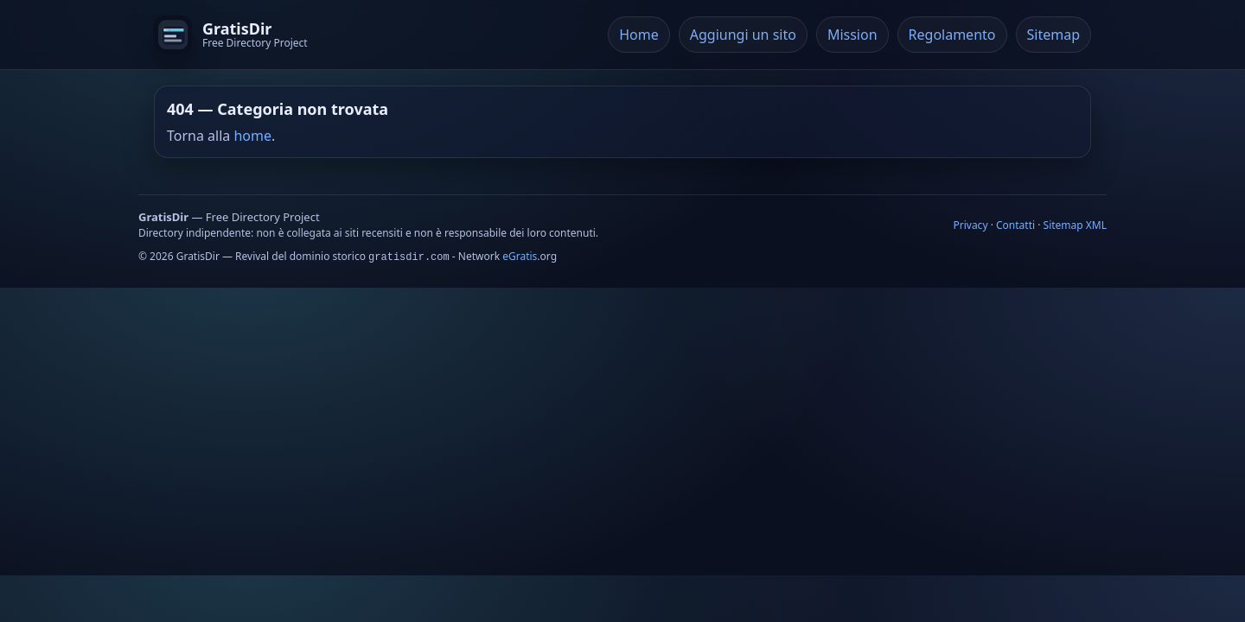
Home (639, 34)
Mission (852, 34)
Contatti (1015, 225)
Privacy (970, 225)
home (252, 135)
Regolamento (952, 34)
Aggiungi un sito (743, 34)
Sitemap (1054, 34)
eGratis (519, 256)
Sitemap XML (1075, 225)
